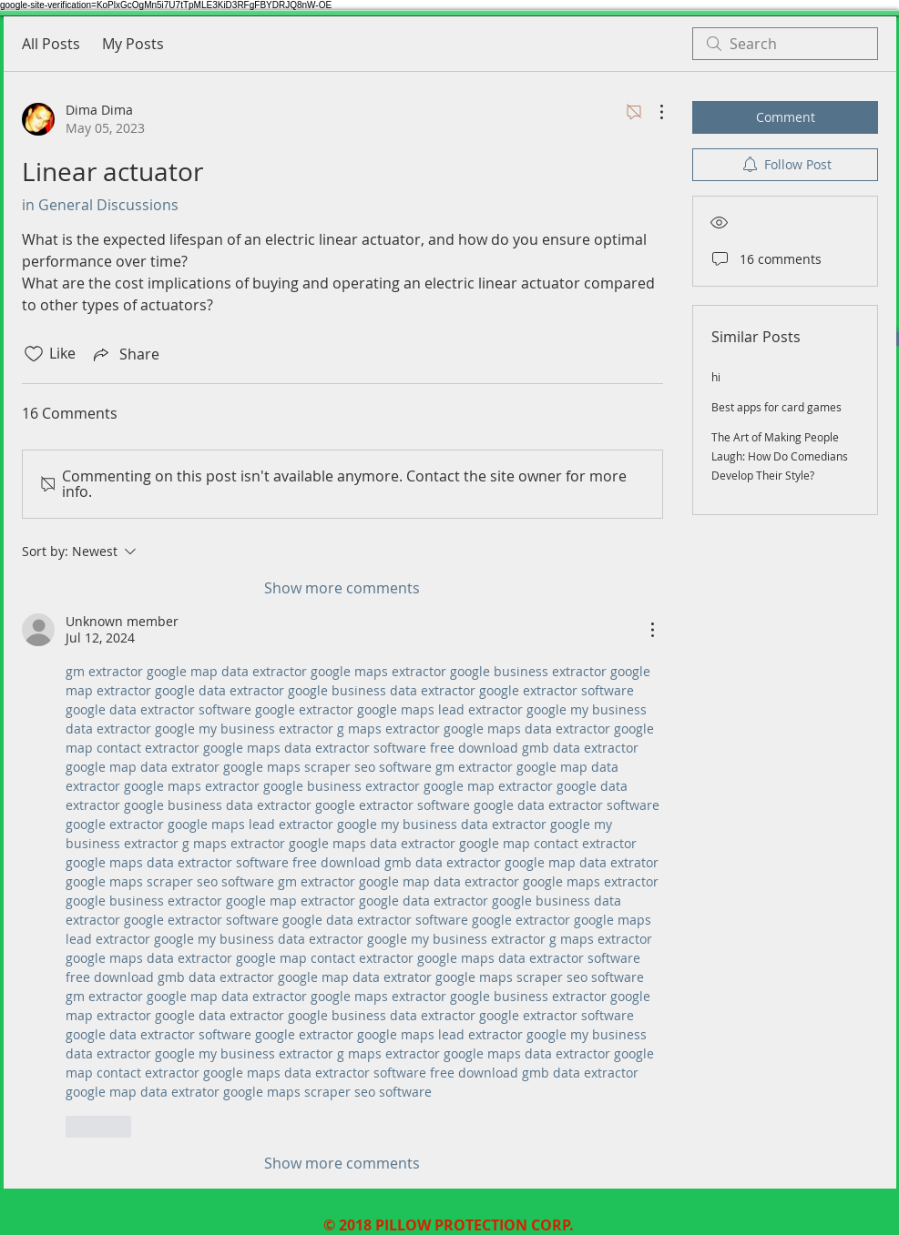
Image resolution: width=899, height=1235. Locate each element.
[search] (785, 43)
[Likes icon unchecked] (34, 354)
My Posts (133, 44)
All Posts (51, 44)
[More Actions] (652, 112)
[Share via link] (124, 354)
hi (715, 376)
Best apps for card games (776, 407)
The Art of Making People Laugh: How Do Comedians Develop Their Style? (779, 456)
